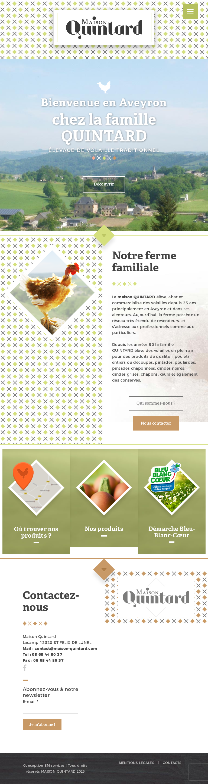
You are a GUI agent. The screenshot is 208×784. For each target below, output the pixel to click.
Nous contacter (156, 423)
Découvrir (104, 184)
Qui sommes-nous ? (156, 403)
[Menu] (190, 11)
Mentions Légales (136, 763)
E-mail (30, 701)
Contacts (172, 763)
